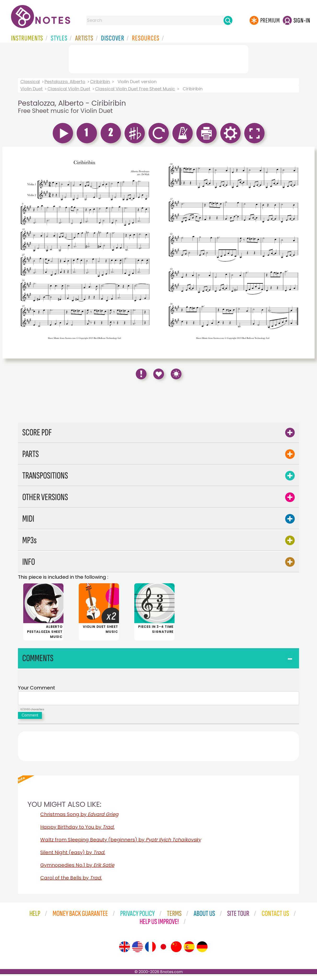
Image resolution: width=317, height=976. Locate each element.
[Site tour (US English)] (137, 949)
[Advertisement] (158, 58)
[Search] (227, 20)
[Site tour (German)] (202, 949)
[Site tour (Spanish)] (189, 949)
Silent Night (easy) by (72, 854)
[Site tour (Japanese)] (163, 949)
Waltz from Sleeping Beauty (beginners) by (120, 841)
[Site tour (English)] (124, 949)
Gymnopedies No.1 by (77, 867)
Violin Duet (31, 89)
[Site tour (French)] (150, 949)
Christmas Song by (79, 816)
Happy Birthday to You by (77, 829)
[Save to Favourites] (158, 374)
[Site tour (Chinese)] (176, 949)
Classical (30, 82)
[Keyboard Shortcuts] (176, 374)
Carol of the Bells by (71, 879)
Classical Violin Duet (68, 89)
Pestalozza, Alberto (65, 82)
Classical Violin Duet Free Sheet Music (135, 89)
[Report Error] (141, 374)
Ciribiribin (100, 82)
